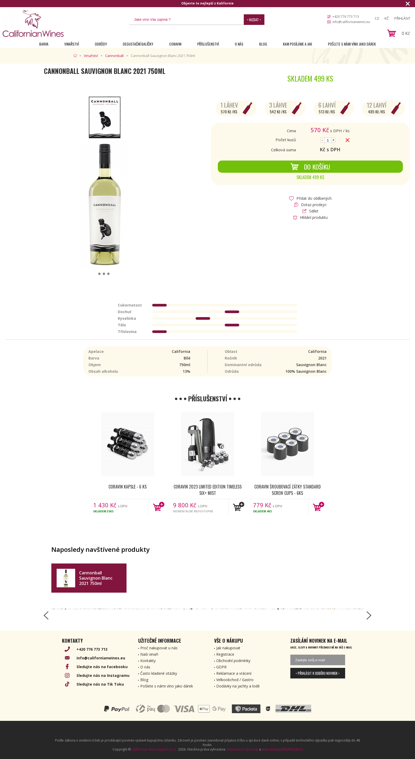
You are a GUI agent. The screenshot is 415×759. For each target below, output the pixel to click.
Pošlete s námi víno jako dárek (352, 44)
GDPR (221, 666)
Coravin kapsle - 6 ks (128, 486)
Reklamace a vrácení (233, 673)
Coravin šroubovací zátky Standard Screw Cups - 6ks (287, 489)
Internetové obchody (242, 749)
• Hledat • (254, 19)
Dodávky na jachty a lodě (238, 686)
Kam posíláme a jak (297, 44)
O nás (239, 44)
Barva (43, 44)
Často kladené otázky (158, 673)
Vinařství (71, 44)
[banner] (33, 23)
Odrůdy (101, 44)
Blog (263, 44)
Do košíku (310, 166)
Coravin (175, 44)
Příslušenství (208, 44)
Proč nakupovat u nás (159, 647)
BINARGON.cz (292, 749)
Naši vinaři (149, 654)
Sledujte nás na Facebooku (102, 666)
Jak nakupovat (228, 647)
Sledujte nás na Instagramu (102, 675)
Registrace (225, 654)
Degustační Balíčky (138, 44)
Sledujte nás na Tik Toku (100, 684)
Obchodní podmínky (233, 660)
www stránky (271, 749)
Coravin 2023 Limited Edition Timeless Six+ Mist (208, 489)
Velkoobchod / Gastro (235, 679)
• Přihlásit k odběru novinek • (318, 673)
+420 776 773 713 (345, 16)
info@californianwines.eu (351, 22)
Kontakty (148, 660)
